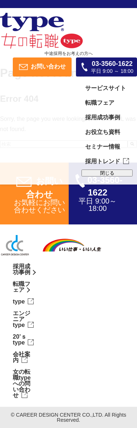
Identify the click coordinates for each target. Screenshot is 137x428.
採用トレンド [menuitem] (102, 161)
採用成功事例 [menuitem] (102, 117)
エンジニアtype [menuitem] (21, 319)
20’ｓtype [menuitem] (20, 340)
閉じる (107, 173)
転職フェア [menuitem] (99, 103)
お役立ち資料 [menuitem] (102, 132)
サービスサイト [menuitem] (105, 88)
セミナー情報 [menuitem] (102, 147)
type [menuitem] (19, 301)
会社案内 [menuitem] (21, 357)
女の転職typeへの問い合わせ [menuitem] (22, 383)
